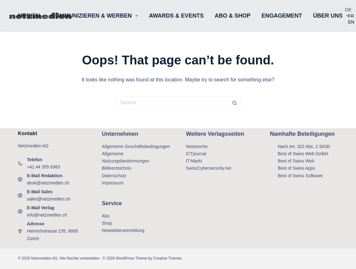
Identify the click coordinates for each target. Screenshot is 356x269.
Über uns (332, 15)
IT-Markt (194, 160)
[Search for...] (171, 102)
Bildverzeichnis (116, 168)
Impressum (112, 182)
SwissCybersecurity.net (208, 168)
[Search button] (234, 102)
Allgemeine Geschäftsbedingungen (136, 146)
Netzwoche (197, 146)
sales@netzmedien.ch (48, 198)
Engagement (281, 16)
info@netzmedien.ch (47, 214)
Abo (106, 215)
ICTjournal (196, 153)
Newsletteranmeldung (123, 230)
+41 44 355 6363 (43, 166)
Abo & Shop (232, 16)
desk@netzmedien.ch (48, 182)
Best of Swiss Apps (296, 168)
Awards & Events (176, 16)
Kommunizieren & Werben (96, 15)
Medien (29, 16)
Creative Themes (167, 258)
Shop (107, 223)
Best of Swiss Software (300, 175)
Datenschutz (114, 175)
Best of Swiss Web (296, 160)
